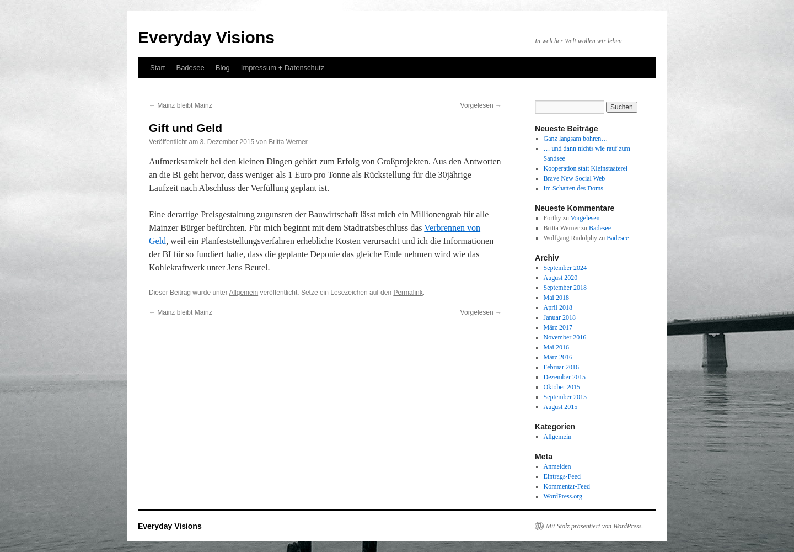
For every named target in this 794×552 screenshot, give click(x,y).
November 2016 (565, 337)
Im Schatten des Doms (573, 188)
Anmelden (557, 466)
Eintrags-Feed (562, 476)
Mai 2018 (556, 297)
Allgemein (243, 292)
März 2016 (558, 357)
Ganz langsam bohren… (576, 138)
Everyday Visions (206, 37)
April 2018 (558, 307)
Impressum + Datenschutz (282, 67)
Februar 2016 (561, 367)
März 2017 (558, 327)
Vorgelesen (481, 105)
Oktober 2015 (562, 387)
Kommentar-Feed (567, 486)
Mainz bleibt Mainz (180, 105)
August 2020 (561, 278)
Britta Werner (288, 142)
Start (157, 67)
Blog (223, 67)
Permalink (407, 292)
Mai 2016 (556, 347)
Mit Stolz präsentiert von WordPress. (594, 526)
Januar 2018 (560, 317)
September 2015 (565, 397)
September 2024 (565, 268)
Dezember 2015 (565, 377)
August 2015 (561, 407)
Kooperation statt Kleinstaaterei (586, 168)
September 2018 (565, 287)
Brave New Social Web (574, 178)
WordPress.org (563, 496)
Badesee (190, 67)
